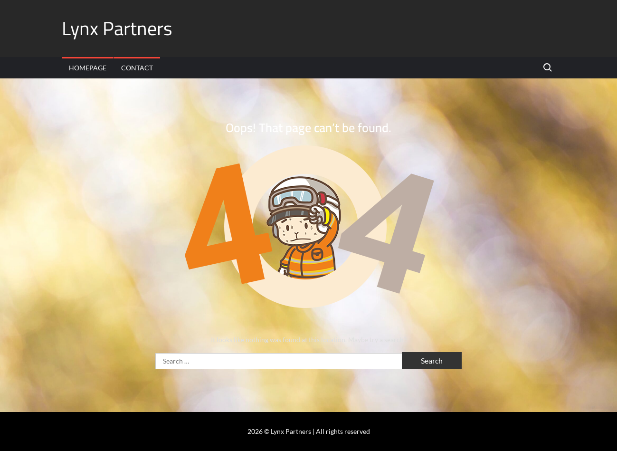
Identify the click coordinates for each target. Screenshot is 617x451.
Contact (137, 68)
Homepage (87, 68)
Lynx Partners (117, 28)
